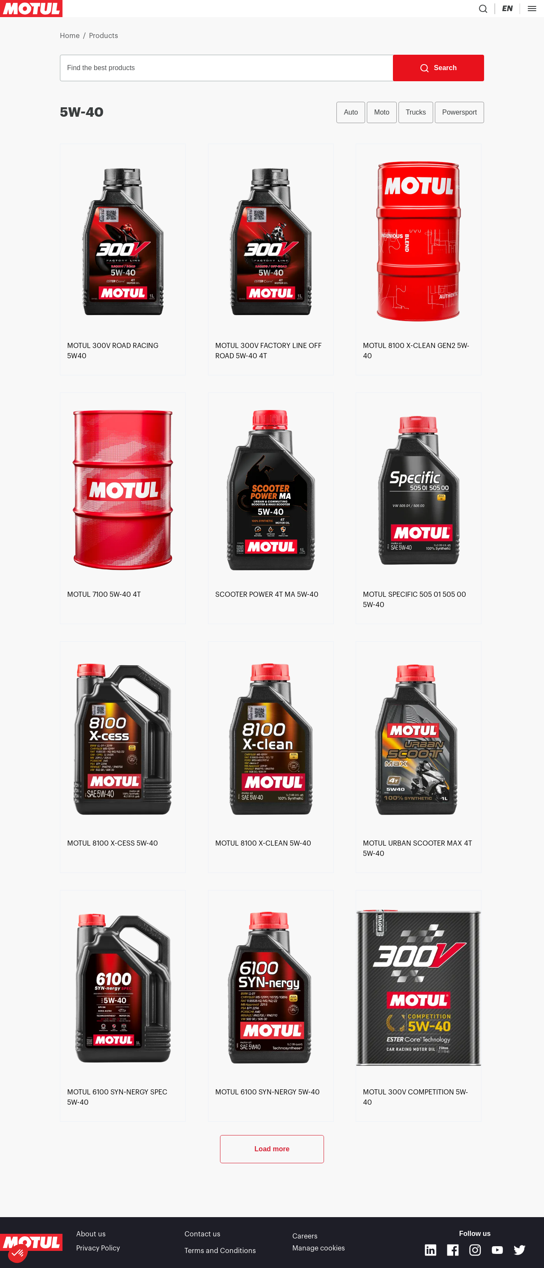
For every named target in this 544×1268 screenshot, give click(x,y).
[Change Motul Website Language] (531, 10)
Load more (272, 1189)
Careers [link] (305, 1238)
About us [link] (91, 1238)
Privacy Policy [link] (98, 1250)
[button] (18, 1253)
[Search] (438, 71)
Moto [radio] (381, 115)
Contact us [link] (202, 1238)
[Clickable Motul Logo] (31, 10)
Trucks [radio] (416, 115)
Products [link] (103, 39)
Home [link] (70, 39)
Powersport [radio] (459, 115)
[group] (410, 116)
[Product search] (481, 10)
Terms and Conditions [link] (220, 1250)
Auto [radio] (351, 115)
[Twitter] (520, 1252)
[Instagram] (475, 1252)
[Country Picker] (506, 10)
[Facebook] (453, 1252)
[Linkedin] (431, 1252)
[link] (122, 391)
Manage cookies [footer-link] (318, 1250)
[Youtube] (497, 1252)
